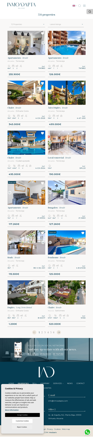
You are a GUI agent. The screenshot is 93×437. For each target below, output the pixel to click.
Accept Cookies (22, 421)
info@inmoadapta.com (58, 401)
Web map (66, 430)
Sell (34, 384)
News (70, 384)
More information (12, 416)
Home (11, 384)
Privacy (50, 430)
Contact (80, 384)
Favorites (46, 388)
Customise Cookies (13, 427)
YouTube (58, 354)
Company (44, 384)
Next (43, 43)
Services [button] (57, 384)
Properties (23, 384)
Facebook (46, 354)
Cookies (57, 430)
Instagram (33, 354)
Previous (10, 43)
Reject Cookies (30, 427)
